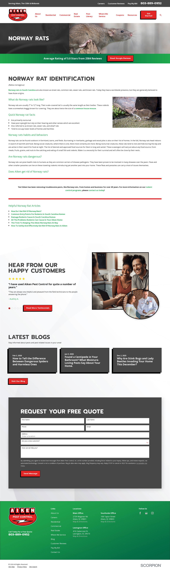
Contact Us (55, 552)
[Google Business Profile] (146, 513)
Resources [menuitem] (132, 15)
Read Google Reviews (120, 58)
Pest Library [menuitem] (89, 15)
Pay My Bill (132, 3)
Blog (53, 539)
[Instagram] (152, 513)
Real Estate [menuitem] (77, 15)
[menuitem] (11, 567)
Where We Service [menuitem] (103, 15)
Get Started (148, 14)
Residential (55, 521)
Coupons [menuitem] (120, 15)
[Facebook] (140, 513)
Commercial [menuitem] (65, 15)
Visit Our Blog (18, 381)
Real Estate (55, 530)
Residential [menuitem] (51, 15)
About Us (55, 513)
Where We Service (58, 535)
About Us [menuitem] (38, 15)
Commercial (56, 526)
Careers (101, 3)
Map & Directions (80, 521)
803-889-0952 (151, 3)
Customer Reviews (116, 3)
